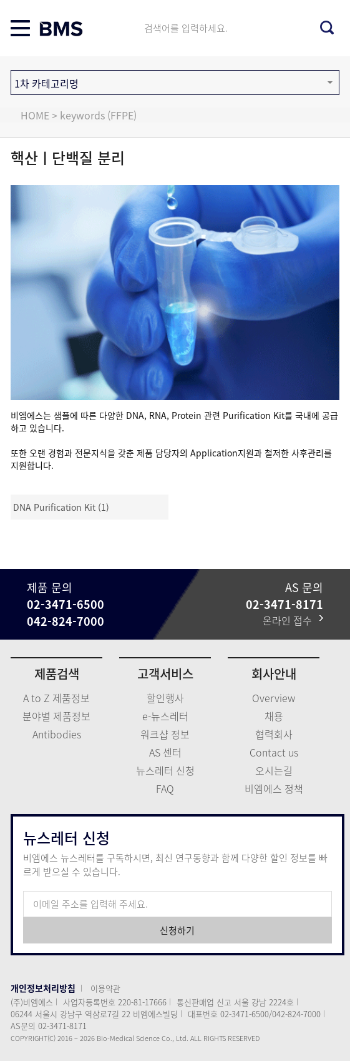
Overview (273, 697)
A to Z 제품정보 (56, 697)
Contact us (274, 752)
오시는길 (274, 770)
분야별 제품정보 (56, 715)
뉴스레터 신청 (165, 770)
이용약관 (105, 988)
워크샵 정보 (165, 734)
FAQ (165, 788)
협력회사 (274, 734)
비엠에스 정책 (274, 788)
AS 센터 (165, 752)
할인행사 (165, 697)
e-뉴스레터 (165, 715)
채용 (274, 715)
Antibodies (56, 734)
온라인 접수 (293, 620)
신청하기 (177, 930)
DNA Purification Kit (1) (61, 507)
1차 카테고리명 (46, 83)
